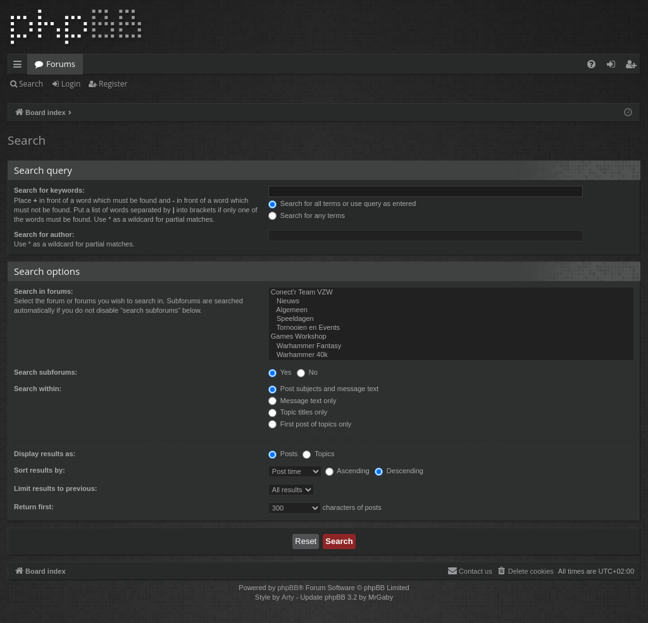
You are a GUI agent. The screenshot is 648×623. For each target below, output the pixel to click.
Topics (318, 453)
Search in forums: (43, 291)
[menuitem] (591, 64)
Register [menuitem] (633, 66)
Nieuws (451, 301)
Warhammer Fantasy (451, 346)
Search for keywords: (49, 190)
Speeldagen (451, 319)
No (307, 372)
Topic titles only (297, 412)
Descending (399, 471)
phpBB (287, 587)
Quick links (20, 66)
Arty (288, 597)
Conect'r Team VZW (451, 292)
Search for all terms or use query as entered (342, 203)
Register (113, 83)
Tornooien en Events (451, 328)
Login (70, 83)
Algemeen (451, 310)
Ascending (347, 471)
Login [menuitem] (613, 66)
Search (31, 83)
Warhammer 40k (451, 355)
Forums (60, 64)
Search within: (37, 388)
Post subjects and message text (323, 388)
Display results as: (44, 453)
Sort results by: (39, 470)
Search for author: (44, 234)
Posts (283, 453)
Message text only (302, 400)
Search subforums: (45, 372)
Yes (280, 372)
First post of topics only (310, 424)
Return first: (34, 507)
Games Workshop (451, 336)
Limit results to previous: (55, 488)
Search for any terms (306, 215)
